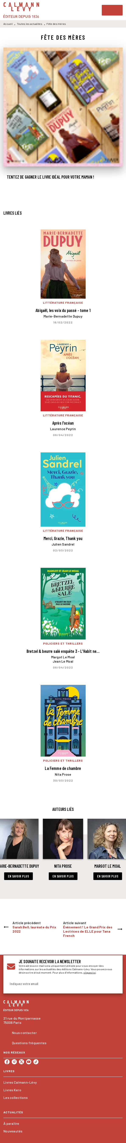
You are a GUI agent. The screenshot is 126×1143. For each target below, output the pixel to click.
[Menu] (112, 10)
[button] (18, 876)
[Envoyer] (114, 984)
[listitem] (7, 1061)
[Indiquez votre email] (58, 984)
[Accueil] (21, 10)
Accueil (8, 23)
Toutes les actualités (29, 23)
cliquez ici (90, 972)
